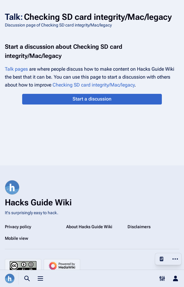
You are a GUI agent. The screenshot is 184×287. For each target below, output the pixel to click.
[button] (92, 99)
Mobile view (16, 238)
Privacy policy (18, 226)
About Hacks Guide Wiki (89, 226)
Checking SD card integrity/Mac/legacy (94, 85)
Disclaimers (139, 226)
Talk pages (16, 69)
